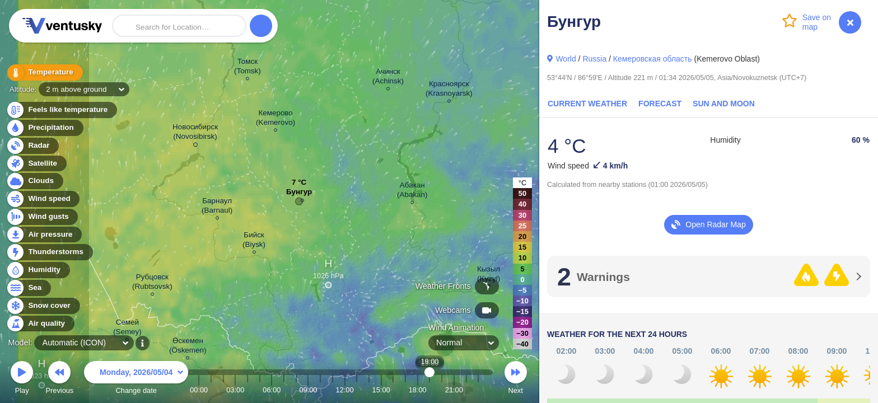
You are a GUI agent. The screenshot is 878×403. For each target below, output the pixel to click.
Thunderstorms (49, 252)
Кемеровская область (652, 58)
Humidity (37, 270)
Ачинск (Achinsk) (388, 77)
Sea (28, 288)
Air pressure (44, 235)
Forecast (659, 103)
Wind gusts (42, 217)
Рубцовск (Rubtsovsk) (152, 283)
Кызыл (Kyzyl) (488, 275)
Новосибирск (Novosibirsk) (195, 133)
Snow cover (43, 306)
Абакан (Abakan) (412, 191)
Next (516, 379)
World (565, 58)
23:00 (478, 390)
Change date (136, 379)
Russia (594, 58)
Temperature (44, 72)
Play (22, 379)
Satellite (36, 164)
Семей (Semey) (127, 328)
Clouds (34, 181)
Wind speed (43, 199)
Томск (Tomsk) (247, 67)
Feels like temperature (61, 110)
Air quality (40, 324)
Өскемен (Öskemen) (187, 347)
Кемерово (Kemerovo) (275, 119)
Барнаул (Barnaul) (217, 207)
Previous (59, 379)
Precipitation (44, 128)
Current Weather (587, 103)
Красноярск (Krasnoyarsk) (449, 90)
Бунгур (299, 195)
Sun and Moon (724, 103)
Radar (32, 146)
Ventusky (60, 26)
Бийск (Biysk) (253, 241)
